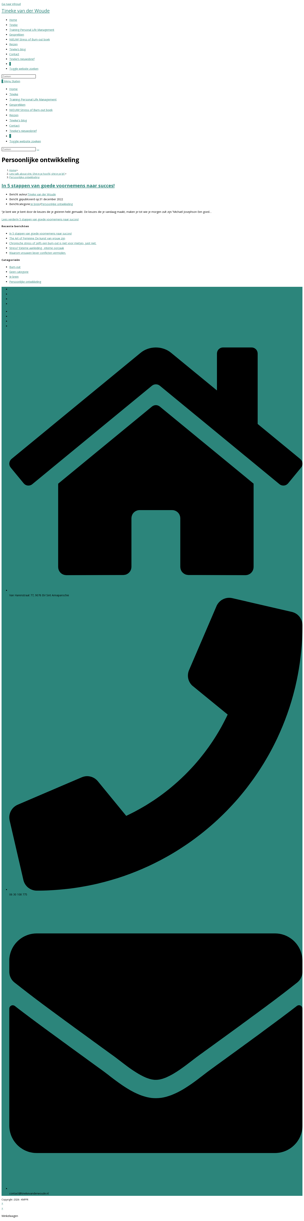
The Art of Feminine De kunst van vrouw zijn (37, 238)
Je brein (35, 204)
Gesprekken (17, 105)
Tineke (13, 94)
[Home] (12, 170)
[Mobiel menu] (12, 81)
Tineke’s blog (18, 120)
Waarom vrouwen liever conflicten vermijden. (37, 253)
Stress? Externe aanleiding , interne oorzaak (36, 248)
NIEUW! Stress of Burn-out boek (31, 110)
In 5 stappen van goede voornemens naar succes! (58, 185)
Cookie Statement (20, 294)
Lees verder (40, 219)
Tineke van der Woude (26, 10)
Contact (14, 125)
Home (13, 89)
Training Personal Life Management (33, 99)
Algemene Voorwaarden (24, 289)
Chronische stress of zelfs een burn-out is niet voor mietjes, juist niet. (52, 243)
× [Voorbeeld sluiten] (2, 1203)
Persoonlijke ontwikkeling (24, 177)
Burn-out (15, 267)
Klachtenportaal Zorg (22, 299)
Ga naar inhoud (11, 4)
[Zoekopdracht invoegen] (19, 76)
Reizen (13, 115)
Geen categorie (18, 272)
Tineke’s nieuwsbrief (23, 131)
